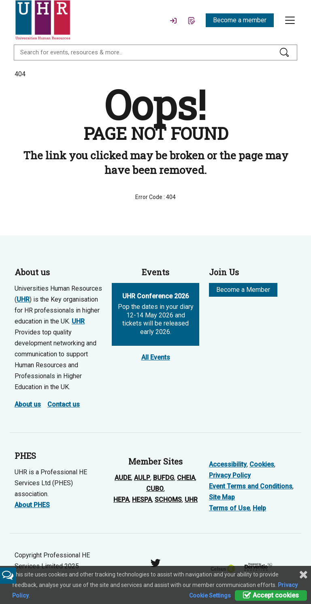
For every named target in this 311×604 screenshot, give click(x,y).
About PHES (32, 505)
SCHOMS (168, 499)
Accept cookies (271, 595)
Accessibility (228, 464)
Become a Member (243, 289)
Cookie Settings (210, 595)
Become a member (239, 20)
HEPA (121, 499)
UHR (23, 299)
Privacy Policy (230, 475)
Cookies (261, 464)
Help (259, 508)
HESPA (142, 499)
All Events (155, 357)
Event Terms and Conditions (250, 486)
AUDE (123, 478)
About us (28, 404)
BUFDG (163, 478)
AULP (142, 478)
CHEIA (186, 478)
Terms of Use (229, 508)
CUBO (155, 489)
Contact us (63, 404)
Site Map (222, 497)
